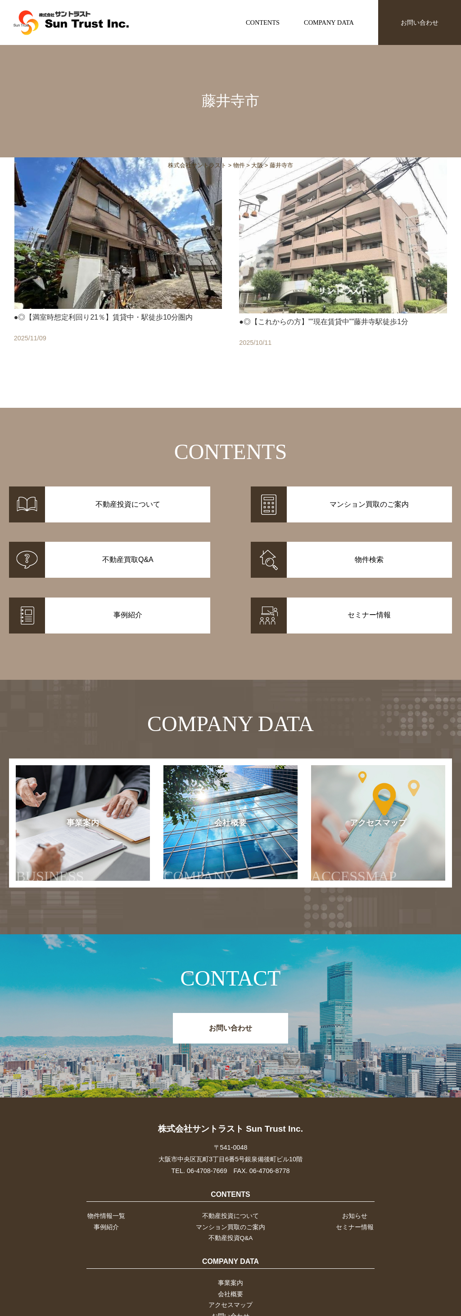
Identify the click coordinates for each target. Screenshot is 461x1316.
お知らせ (355, 1170)
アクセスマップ (358, 806)
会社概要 (209, 806)
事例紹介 (105, 1182)
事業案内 (65, 806)
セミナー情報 (356, 1182)
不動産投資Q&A (230, 1194)
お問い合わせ (419, 22)
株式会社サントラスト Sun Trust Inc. (230, 1083)
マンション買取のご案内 (230, 1182)
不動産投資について (230, 1170)
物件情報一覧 (105, 1170)
